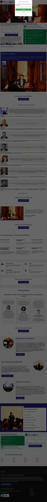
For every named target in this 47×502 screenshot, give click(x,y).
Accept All (23, 9)
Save (23, 12)
